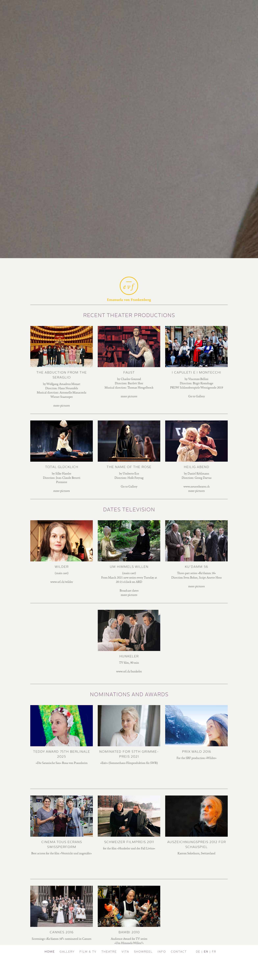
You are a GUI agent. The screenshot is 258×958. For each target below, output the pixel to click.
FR (214, 951)
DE (198, 951)
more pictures (61, 405)
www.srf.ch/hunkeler (129, 671)
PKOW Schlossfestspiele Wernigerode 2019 (196, 387)
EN (206, 951)
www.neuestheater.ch (196, 486)
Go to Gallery (196, 396)
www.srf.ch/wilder (61, 582)
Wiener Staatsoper (62, 397)
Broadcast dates (129, 590)
